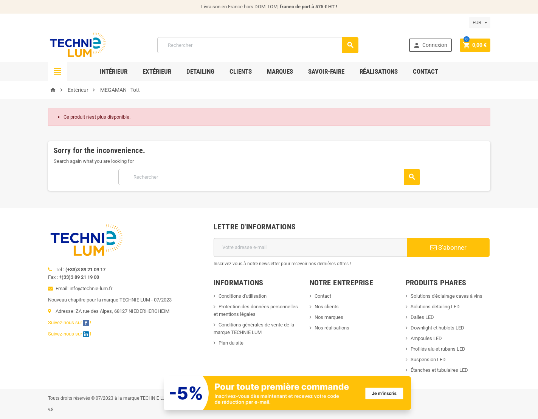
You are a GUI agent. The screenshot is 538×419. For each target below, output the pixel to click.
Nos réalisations (332, 328)
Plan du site (231, 343)
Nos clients (327, 306)
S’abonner (448, 247)
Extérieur (157, 71)
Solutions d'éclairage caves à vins (446, 296)
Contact (425, 71)
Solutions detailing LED (435, 306)
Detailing (200, 71)
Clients (240, 71)
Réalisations (379, 71)
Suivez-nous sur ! (70, 322)
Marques (280, 71)
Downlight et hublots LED (437, 328)
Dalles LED (422, 317)
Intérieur (113, 71)
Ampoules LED (426, 338)
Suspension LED (428, 359)
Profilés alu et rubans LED (438, 349)
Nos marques (329, 317)
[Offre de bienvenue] (287, 393)
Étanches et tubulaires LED (439, 370)
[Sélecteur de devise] (479, 22)
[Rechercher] (257, 45)
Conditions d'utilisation (243, 296)
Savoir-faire (326, 71)
